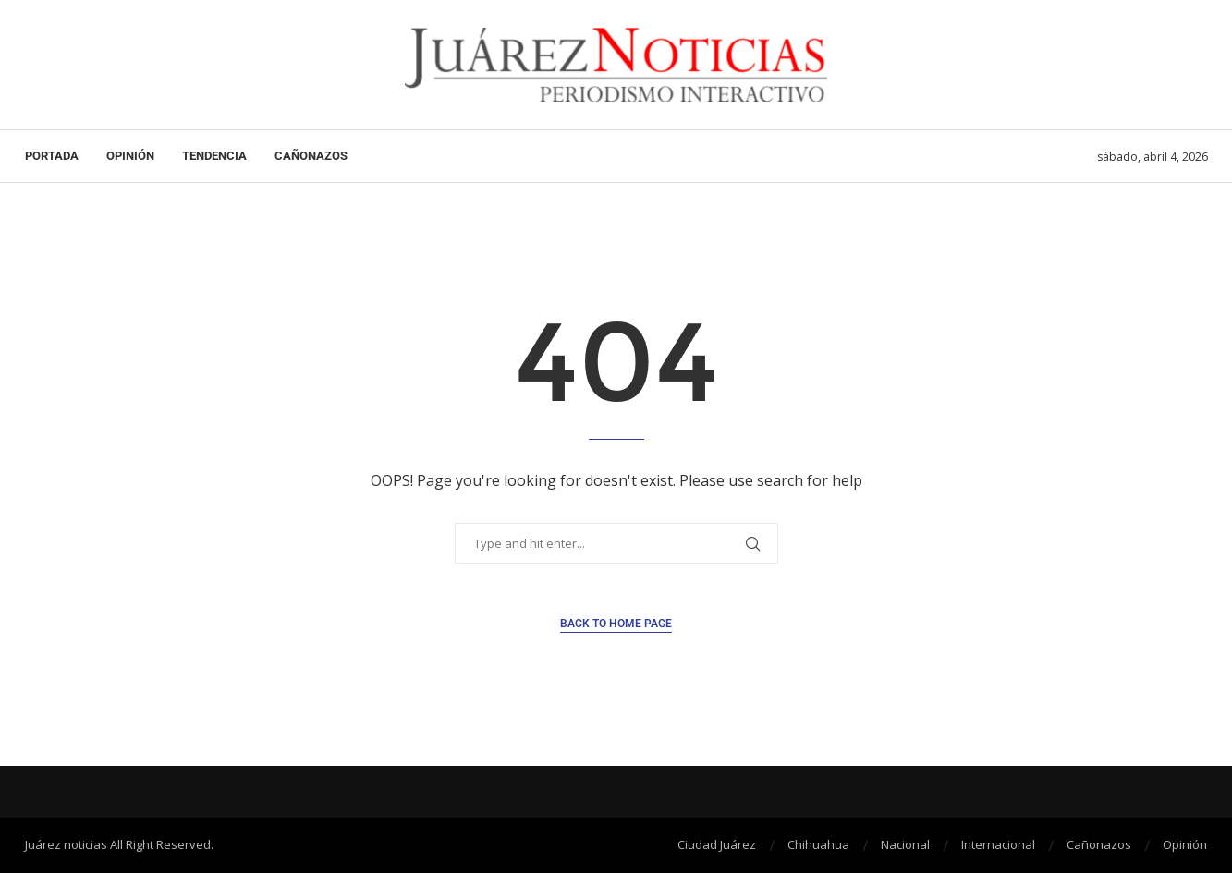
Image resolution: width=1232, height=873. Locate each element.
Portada (52, 156)
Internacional (998, 844)
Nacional (905, 844)
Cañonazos (311, 156)
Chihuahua (818, 844)
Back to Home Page (616, 623)
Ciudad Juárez (716, 844)
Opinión (130, 156)
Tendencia (214, 156)
